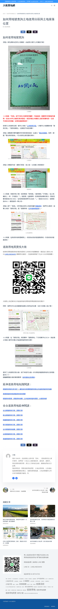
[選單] (54, 5)
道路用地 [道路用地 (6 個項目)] (31, 589)
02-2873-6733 (34, 1)
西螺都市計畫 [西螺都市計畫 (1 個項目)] (19, 590)
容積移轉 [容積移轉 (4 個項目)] (22, 584)
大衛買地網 (9, 5)
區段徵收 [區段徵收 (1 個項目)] (30, 578)
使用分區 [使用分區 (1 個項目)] (9, 578)
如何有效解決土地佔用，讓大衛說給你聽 (41, 541)
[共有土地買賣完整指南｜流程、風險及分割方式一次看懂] (15, 533)
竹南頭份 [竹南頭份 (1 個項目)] (49, 586)
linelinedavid (36, 567)
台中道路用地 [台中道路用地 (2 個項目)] (40, 578)
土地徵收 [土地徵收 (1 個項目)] (20, 581)
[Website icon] (16, 478)
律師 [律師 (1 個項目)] (31, 584)
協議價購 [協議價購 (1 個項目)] (34, 578)
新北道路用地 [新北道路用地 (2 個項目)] (29, 586)
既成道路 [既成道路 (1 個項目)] (35, 586)
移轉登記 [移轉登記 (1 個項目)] (45, 586)
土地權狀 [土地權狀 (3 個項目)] (26, 581)
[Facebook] (23, 32)
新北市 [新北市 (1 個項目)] (23, 586)
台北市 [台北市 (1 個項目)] (46, 578)
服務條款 (53, 606)
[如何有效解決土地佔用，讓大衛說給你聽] (42, 533)
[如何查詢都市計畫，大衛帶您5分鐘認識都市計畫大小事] (42, 511)
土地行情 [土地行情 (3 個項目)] (9, 584)
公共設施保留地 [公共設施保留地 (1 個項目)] (15, 578)
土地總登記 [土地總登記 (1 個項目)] (47, 581)
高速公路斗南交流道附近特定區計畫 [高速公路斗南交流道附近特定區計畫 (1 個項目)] (31, 593)
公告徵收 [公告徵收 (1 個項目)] (26, 578)
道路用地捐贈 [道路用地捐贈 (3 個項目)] (41, 590)
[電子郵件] (35, 32)
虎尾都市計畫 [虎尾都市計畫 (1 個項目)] (13, 590)
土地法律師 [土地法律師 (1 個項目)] (32, 581)
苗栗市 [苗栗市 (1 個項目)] (9, 590)
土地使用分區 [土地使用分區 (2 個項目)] (9, 581)
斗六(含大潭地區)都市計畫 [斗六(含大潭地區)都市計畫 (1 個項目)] (10, 586)
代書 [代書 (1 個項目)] (6, 578)
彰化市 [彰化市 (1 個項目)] (28, 584)
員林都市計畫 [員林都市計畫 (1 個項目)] (50, 578)
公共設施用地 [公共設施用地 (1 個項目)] (21, 578)
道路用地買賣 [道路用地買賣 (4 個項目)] (11, 593)
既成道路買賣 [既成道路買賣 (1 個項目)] (40, 586)
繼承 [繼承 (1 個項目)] (6, 590)
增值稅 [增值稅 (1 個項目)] (17, 584)
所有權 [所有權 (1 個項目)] (34, 584)
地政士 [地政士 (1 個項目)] (14, 584)
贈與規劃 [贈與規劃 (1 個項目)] (24, 590)
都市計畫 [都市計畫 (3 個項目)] (20, 593)
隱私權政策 (46, 606)
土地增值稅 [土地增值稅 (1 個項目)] (16, 581)
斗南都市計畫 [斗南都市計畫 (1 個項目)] (18, 586)
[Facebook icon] (13, 478)
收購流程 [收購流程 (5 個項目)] (40, 584)
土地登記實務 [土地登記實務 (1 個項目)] (37, 581)
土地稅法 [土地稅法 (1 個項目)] (42, 581)
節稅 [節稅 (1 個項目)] (52, 586)
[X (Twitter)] (29, 32)
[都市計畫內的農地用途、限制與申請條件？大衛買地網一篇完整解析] (15, 511)
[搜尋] (51, 5)
